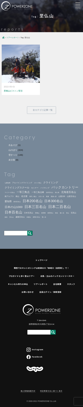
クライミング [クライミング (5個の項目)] (50, 182)
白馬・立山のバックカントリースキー (57, 276)
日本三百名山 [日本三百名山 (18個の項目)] (35, 207)
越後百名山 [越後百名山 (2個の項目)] (20, 217)
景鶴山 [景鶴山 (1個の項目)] (37, 213)
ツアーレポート (12, 38)
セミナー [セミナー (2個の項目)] (34, 188)
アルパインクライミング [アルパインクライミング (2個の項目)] (22, 183)
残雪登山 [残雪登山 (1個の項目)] (50, 213)
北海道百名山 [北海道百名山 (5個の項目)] (68, 192)
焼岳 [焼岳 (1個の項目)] (56, 213)
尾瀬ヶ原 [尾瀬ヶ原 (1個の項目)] (54, 196)
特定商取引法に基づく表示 (51, 391)
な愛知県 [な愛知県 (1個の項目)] (7, 183)
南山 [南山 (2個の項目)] (17, 196)
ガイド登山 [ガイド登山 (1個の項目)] (37, 183)
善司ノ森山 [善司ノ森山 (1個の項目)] (32, 196)
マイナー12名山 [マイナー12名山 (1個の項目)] (10, 192)
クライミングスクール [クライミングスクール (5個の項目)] (17, 187)
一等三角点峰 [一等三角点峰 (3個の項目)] (38, 192)
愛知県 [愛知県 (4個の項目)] (8, 201)
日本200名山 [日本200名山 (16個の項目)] (32, 201)
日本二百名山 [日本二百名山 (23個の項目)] (59, 206)
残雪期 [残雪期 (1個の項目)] (43, 213)
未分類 (11, 160)
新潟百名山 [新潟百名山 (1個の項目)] (17, 201)
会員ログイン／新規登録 (50, 292)
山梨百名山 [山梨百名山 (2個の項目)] (71, 196)
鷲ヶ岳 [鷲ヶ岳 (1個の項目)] (44, 217)
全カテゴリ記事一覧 (43, 110)
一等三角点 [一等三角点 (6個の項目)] (23, 192)
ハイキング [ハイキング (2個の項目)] (44, 188)
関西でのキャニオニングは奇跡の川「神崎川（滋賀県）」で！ (41, 268)
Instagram (34, 350)
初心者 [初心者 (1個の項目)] (57, 192)
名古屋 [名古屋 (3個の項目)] (24, 196)
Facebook (34, 357)
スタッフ (71, 284)
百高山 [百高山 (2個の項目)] (73, 213)
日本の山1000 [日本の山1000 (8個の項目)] (14, 207)
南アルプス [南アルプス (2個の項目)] (9, 196)
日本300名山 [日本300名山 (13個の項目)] (53, 201)
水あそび (12, 145)
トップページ (41, 260)
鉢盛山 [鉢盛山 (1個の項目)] (29, 217)
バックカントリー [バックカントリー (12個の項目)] (64, 187)
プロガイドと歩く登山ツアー (22, 276)
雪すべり (12, 155)
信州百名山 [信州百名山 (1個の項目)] (49, 192)
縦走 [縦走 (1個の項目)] (6, 217)
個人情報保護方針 (28, 391)
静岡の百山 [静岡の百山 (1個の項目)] (36, 217)
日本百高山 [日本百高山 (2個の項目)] (28, 213)
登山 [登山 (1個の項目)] (67, 213)
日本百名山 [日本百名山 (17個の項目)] (13, 212)
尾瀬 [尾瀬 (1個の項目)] (47, 196)
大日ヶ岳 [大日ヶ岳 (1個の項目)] (41, 196)
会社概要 (57, 284)
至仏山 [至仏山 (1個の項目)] (11, 217)
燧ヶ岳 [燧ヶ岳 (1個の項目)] (62, 213)
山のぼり (12, 150)
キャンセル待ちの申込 (18, 284)
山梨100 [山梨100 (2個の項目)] (61, 196)
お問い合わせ (28, 292)
